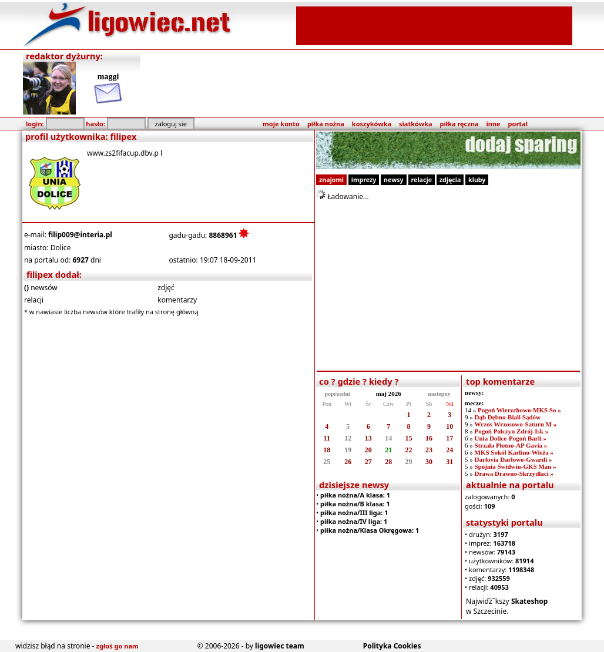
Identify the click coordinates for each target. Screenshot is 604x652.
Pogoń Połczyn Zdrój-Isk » (512, 431)
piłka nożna (325, 123)
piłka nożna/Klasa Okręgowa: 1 (369, 530)
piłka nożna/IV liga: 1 (353, 521)
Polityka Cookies (392, 646)
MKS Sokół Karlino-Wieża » (514, 452)
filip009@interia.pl (80, 235)
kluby (476, 180)
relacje (421, 180)
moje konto (281, 123)
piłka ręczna (459, 123)
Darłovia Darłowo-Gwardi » (513, 459)
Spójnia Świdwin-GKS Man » (515, 466)
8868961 (223, 235)
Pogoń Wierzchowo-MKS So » (519, 410)
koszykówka (371, 123)
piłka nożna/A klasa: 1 (355, 494)
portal (518, 123)
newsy (394, 180)
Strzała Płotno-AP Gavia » (511, 445)
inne (493, 123)
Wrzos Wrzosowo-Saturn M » (516, 424)
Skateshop (529, 601)
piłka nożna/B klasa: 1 (355, 503)
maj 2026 (388, 393)
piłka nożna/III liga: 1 (354, 512)
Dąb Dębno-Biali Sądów (508, 417)
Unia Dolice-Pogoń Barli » (511, 438)
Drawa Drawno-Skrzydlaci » (514, 473)
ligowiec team (279, 646)
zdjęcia (450, 180)
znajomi (331, 180)
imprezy (363, 180)
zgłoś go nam (117, 645)
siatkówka (415, 123)
